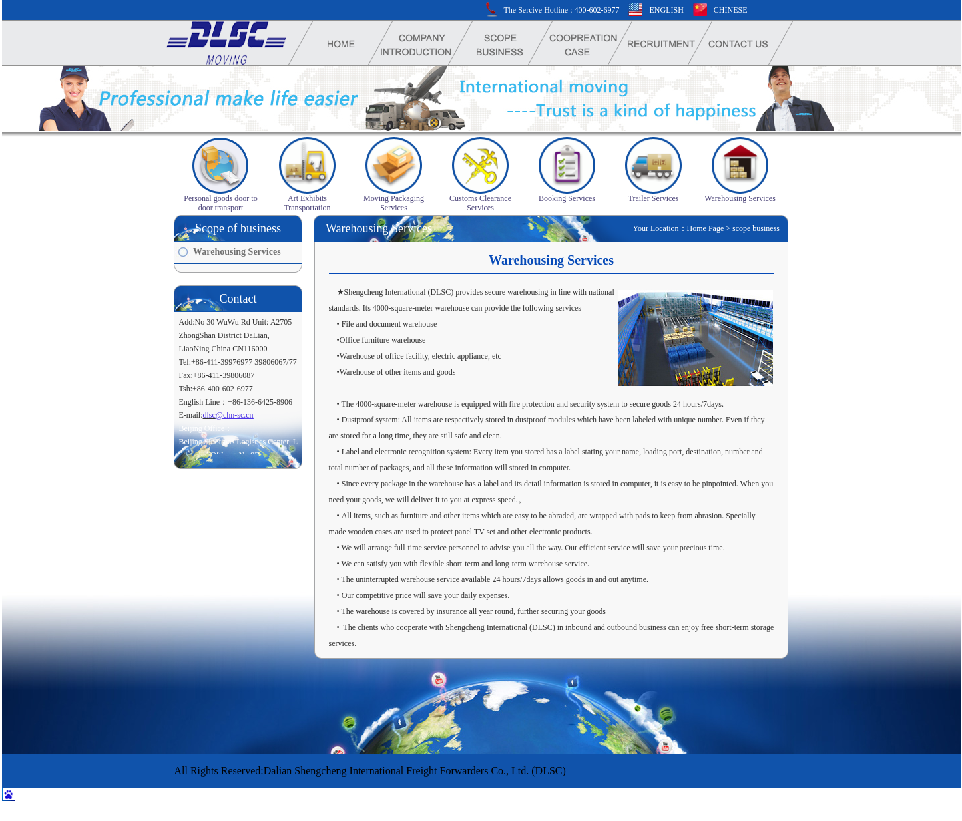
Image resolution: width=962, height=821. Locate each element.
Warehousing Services (740, 198)
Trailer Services (653, 198)
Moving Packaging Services (393, 203)
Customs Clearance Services (480, 203)
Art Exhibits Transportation (307, 203)
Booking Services (567, 198)
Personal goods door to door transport (220, 203)
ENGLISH (666, 10)
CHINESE (731, 10)
